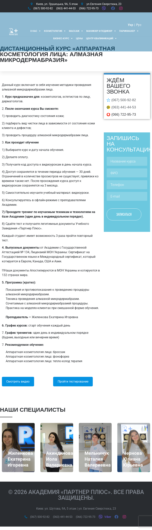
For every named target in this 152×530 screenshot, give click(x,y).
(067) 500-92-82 (123, 100)
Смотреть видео (18, 381)
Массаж (76, 31)
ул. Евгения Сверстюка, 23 (97, 508)
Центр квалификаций (101, 38)
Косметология (55, 31)
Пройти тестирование (73, 381)
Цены (79, 38)
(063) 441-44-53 (123, 107)
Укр (130, 25)
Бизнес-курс (63, 38)
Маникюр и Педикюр (101, 31)
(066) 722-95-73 (123, 114)
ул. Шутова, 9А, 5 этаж (60, 508)
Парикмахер (128, 31)
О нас (35, 31)
